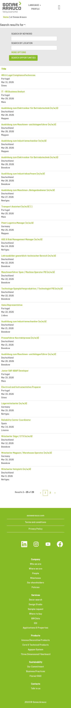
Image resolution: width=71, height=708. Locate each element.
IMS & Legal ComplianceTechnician (18, 75)
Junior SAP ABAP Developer (15, 370)
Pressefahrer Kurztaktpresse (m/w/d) (20, 338)
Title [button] (3, 69)
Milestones (35, 578)
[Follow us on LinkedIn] (24, 544)
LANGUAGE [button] (34, 5)
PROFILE (35, 9)
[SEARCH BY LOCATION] (34, 48)
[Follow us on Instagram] (36, 544)
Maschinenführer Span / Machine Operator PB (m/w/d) (28, 272)
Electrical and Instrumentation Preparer (21, 387)
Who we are (35, 564)
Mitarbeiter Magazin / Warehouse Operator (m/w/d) (26, 452)
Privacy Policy (35, 529)
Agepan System (35, 649)
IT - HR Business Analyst (13, 91)
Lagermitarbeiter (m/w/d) (14, 403)
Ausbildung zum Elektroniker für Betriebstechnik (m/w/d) (29, 108)
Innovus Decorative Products (35, 640)
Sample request (35, 609)
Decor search (35, 600)
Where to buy (35, 614)
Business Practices (35, 671)
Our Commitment (35, 666)
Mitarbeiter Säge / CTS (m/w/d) (16, 436)
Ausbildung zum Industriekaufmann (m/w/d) (23, 173)
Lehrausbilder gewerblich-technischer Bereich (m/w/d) (28, 255)
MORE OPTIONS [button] (18, 52)
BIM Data (35, 618)
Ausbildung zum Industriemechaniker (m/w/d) (23, 141)
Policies (35, 587)
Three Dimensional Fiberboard (35, 654)
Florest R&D (35, 676)
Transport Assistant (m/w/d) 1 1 (16, 206)
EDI (35, 623)
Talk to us (35, 688)
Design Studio (35, 604)
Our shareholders (35, 582)
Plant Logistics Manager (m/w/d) (17, 223)
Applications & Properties (35, 628)
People (35, 573)
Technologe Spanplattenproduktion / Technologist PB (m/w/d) (32, 288)
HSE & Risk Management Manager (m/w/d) (21, 239)
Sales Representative (11, 305)
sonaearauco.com (35, 515)
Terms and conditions (35, 522)
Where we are (35, 568)
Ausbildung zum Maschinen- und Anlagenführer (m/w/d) (28, 124)
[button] (59, 7)
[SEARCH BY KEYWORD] (34, 38)
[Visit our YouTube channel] (48, 544)
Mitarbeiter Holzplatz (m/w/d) (16, 469)
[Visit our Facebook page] (60, 544)
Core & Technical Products (35, 645)
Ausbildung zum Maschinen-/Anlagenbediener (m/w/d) (28, 190)
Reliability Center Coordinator (16, 420)
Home (6, 17)
